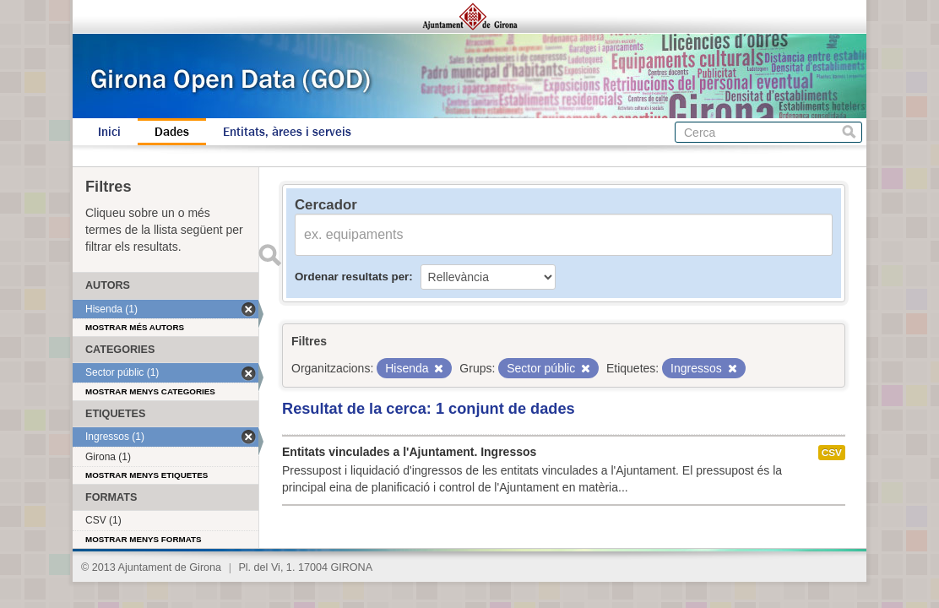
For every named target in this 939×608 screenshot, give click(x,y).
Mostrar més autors (134, 327)
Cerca (849, 132)
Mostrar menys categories (150, 391)
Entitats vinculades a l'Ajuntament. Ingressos (409, 452)
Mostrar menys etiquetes (146, 475)
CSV (832, 453)
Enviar (269, 255)
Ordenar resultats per (352, 276)
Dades (172, 131)
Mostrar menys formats (143, 539)
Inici (109, 131)
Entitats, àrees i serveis (287, 131)
